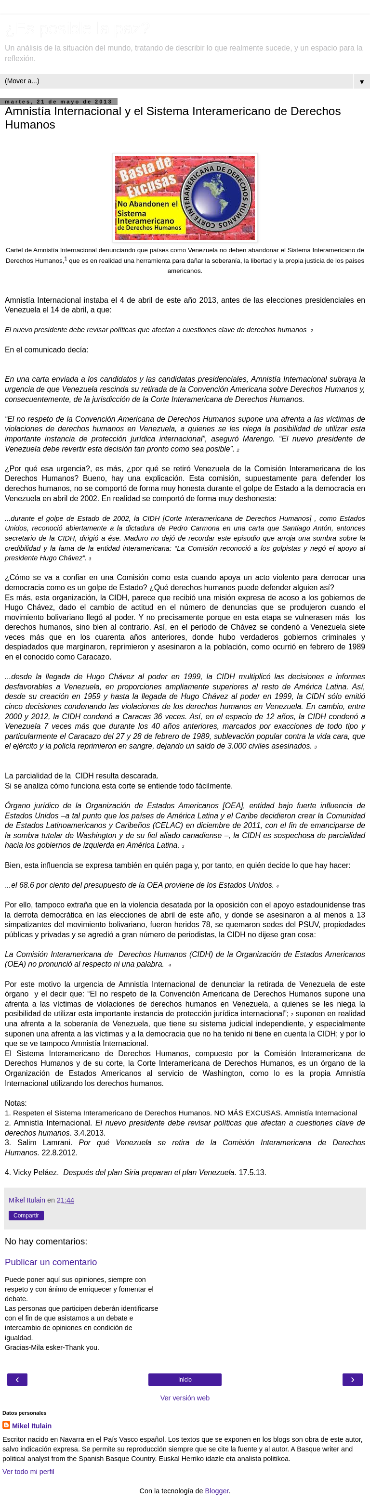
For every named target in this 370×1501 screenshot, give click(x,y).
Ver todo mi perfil (28, 1471)
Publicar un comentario (51, 1262)
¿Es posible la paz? (77, 28)
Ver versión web (185, 1398)
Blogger (217, 1491)
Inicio (185, 1379)
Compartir (26, 1215)
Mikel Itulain (32, 1426)
